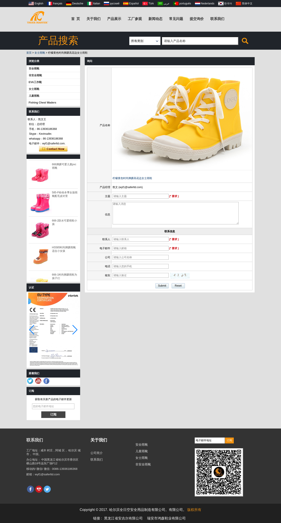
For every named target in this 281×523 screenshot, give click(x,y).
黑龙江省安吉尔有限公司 (123, 518)
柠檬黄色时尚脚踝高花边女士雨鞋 (132, 178)
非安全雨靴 (35, 75)
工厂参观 (135, 19)
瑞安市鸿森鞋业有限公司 (166, 518)
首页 (29, 52)
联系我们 (217, 19)
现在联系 (53, 149)
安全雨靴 (34, 68)
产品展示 (114, 19)
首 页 (75, 19)
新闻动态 (155, 19)
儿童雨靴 (34, 95)
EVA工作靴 (35, 82)
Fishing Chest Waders (42, 102)
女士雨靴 (39, 52)
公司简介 (96, 453)
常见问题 (176, 19)
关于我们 (93, 19)
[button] (75, 330)
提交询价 (197, 19)
